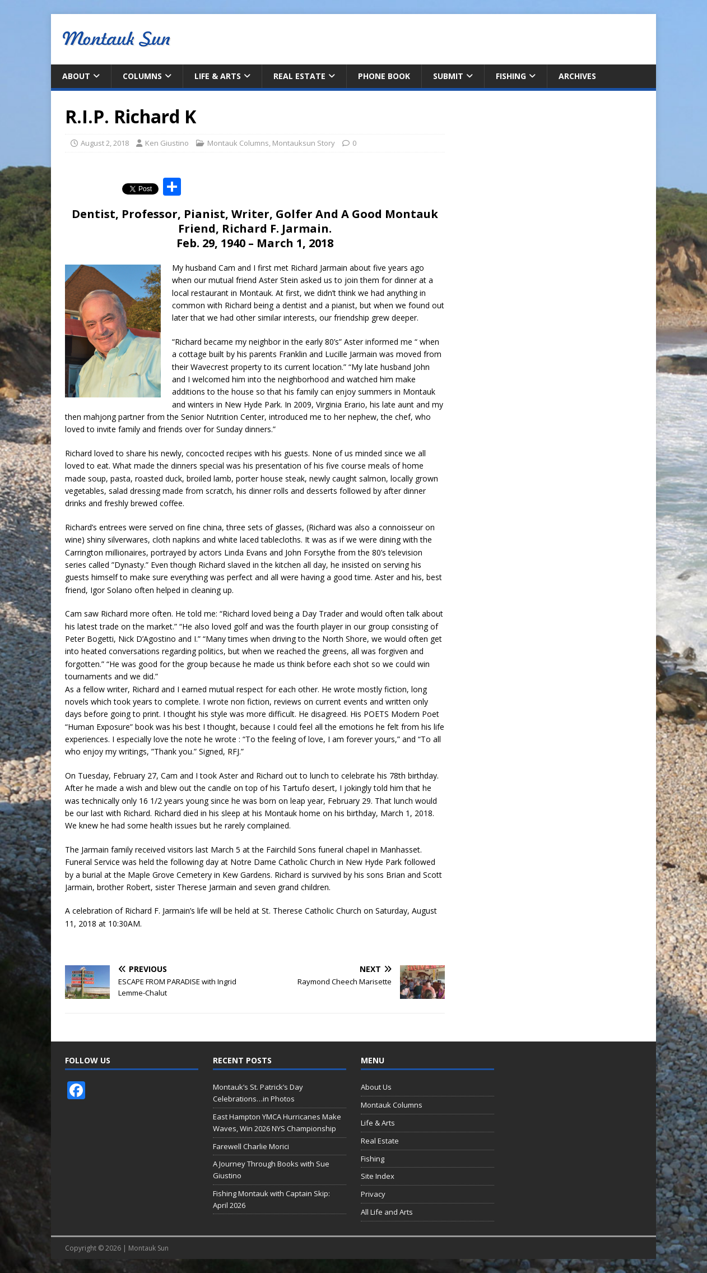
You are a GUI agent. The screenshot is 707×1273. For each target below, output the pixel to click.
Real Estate (299, 76)
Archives (577, 76)
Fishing (511, 76)
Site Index (377, 1176)
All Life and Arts (387, 1212)
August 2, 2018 (105, 143)
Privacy (373, 1194)
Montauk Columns (238, 143)
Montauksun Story (303, 143)
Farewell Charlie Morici (251, 1146)
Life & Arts (217, 76)
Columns (142, 76)
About (76, 76)
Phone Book (384, 76)
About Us (376, 1087)
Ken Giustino (167, 143)
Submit (448, 76)
